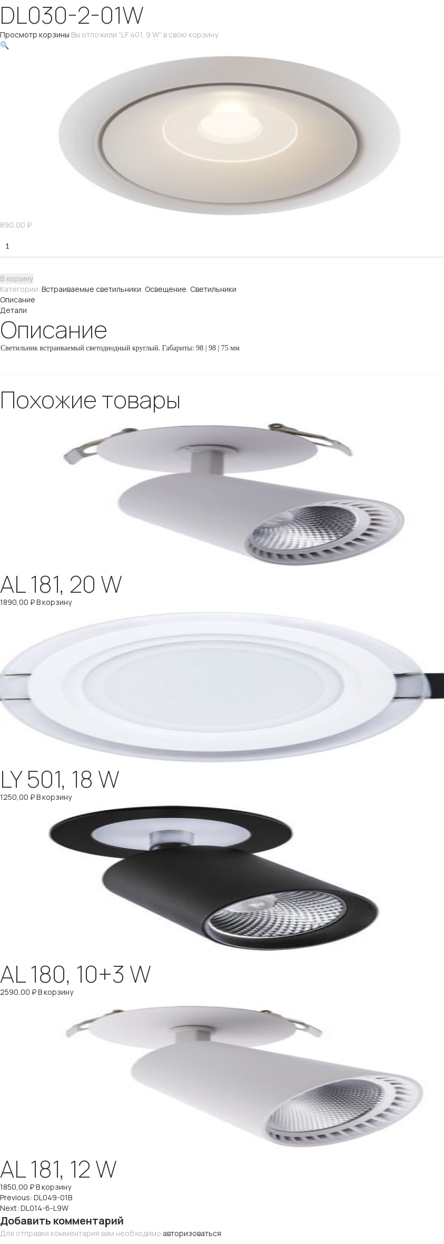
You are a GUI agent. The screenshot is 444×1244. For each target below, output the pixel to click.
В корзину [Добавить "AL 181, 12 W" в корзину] (53, 1187)
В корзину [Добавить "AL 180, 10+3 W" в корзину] (55, 992)
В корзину (16, 278)
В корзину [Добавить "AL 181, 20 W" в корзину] (54, 602)
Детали (13, 310)
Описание (17, 300)
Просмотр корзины (35, 35)
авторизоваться (192, 1233)
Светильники (213, 289)
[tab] (222, 300)
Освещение (165, 289)
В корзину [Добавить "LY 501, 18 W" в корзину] (54, 797)
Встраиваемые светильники (91, 289)
